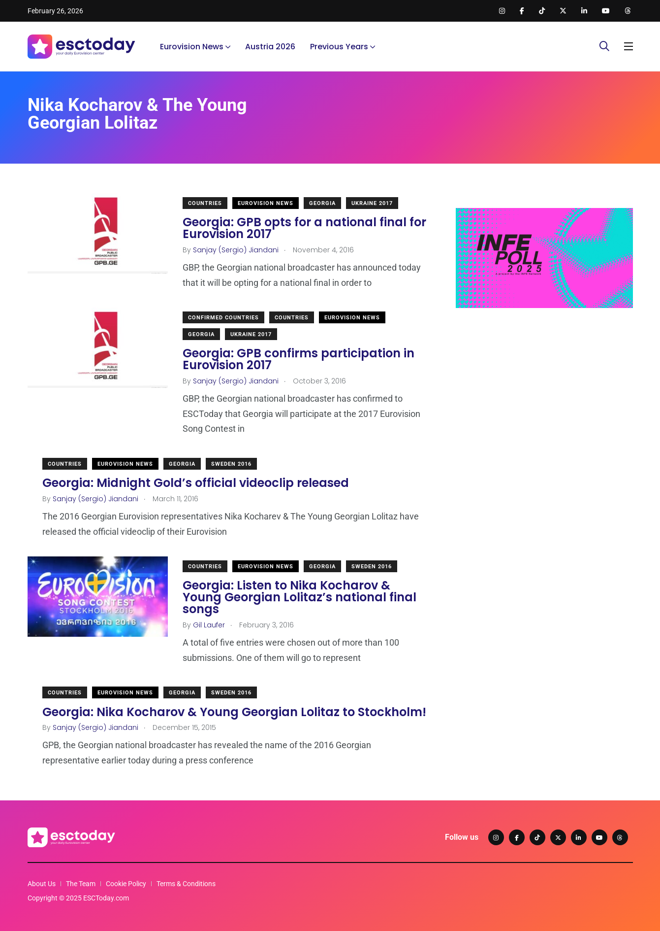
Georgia (322, 203)
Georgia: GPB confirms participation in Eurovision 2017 (298, 359)
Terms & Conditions (186, 884)
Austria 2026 (270, 46)
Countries (205, 203)
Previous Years (339, 46)
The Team (80, 884)
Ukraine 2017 (372, 203)
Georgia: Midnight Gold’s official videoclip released (195, 483)
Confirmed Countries (223, 317)
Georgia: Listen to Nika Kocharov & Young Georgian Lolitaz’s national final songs (299, 597)
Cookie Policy (126, 884)
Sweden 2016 (231, 464)
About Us (42, 884)
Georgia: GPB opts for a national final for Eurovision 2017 (304, 228)
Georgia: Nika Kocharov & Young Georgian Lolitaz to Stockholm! (234, 711)
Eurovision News (191, 46)
